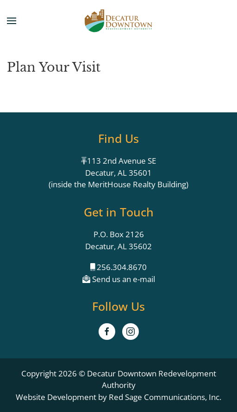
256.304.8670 (121, 267)
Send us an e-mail (122, 279)
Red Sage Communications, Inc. (165, 397)
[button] (11, 21)
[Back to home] (118, 21)
